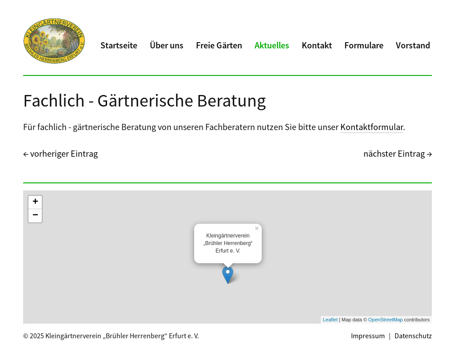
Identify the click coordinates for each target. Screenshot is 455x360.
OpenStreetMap (385, 319)
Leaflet (330, 319)
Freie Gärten (219, 45)
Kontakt (317, 45)
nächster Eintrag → (397, 153)
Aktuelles (272, 45)
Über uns (167, 45)
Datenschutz (413, 335)
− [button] (35, 215)
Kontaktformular (371, 126)
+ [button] (35, 202)
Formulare (363, 45)
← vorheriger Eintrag (60, 153)
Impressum (368, 335)
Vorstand (413, 45)
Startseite (118, 45)
